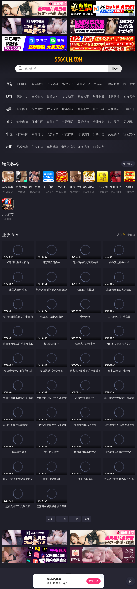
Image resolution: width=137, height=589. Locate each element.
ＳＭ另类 (129, 96)
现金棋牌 (114, 84)
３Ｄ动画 (68, 96)
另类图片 (129, 122)
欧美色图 (52, 122)
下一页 (74, 519)
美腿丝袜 (83, 122)
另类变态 (129, 109)
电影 (9, 109)
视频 (9, 96)
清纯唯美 (98, 122)
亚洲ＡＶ (22, 96)
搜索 (115, 69)
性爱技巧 (129, 134)
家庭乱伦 (37, 134)
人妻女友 (52, 134)
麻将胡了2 (83, 84)
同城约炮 (22, 147)
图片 (9, 121)
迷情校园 (83, 134)
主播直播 (114, 96)
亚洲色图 (37, 122)
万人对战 (52, 84)
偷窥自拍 (22, 122)
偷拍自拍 (37, 109)
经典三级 (98, 109)
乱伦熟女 (114, 109)
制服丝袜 (83, 109)
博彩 (9, 83)
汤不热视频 (68, 147)
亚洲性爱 (22, 109)
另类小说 (98, 134)
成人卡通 (52, 109)
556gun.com (68, 59)
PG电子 (22, 84)
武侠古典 (68, 134)
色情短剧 (98, 147)
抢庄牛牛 (129, 84)
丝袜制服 (98, 96)
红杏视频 (83, 147)
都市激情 (22, 134)
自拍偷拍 (37, 96)
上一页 (62, 519)
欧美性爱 (68, 109)
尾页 (86, 519)
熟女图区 (114, 122)
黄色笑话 (114, 134)
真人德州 (37, 84)
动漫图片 (68, 122)
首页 (50, 519)
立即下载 (93, 581)
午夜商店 (37, 147)
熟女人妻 (83, 96)
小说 (9, 134)
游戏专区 (68, 84)
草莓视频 (52, 147)
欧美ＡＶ (52, 96)
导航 (9, 146)
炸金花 (98, 84)
